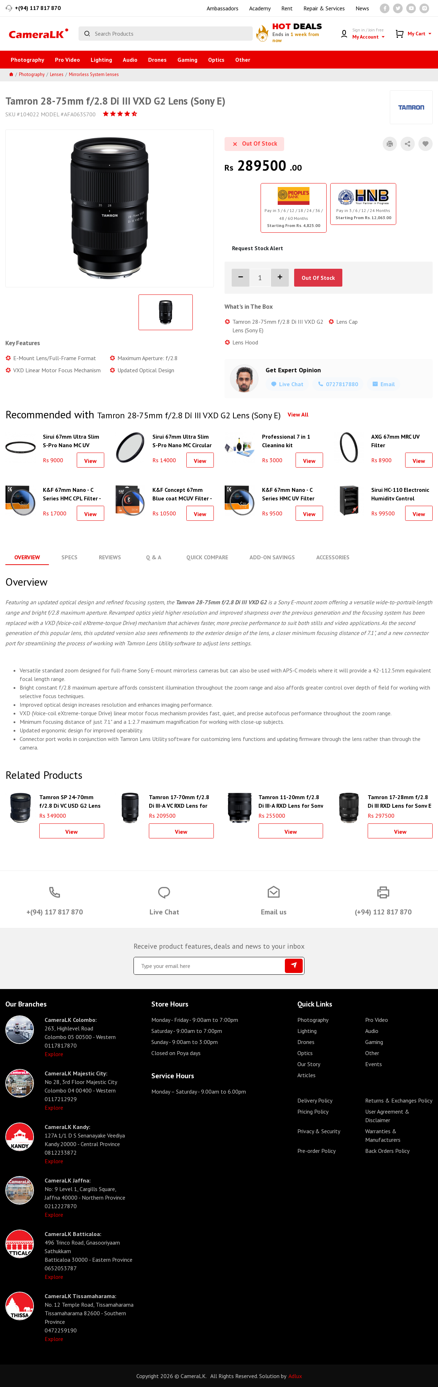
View (90, 460)
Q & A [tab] (153, 557)
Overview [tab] (27, 557)
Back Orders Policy (387, 1150)
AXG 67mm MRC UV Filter (395, 440)
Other (242, 59)
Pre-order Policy (316, 1150)
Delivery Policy (314, 1100)
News (362, 8)
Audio (130, 59)
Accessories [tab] (332, 557)
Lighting (101, 59)
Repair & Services (324, 8)
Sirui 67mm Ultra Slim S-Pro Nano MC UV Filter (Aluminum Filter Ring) (72, 440)
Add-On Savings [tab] (271, 557)
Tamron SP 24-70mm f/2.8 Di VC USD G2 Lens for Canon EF (70, 800)
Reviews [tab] (110, 557)
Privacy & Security (318, 1130)
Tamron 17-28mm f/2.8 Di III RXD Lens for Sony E (399, 800)
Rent (287, 8)
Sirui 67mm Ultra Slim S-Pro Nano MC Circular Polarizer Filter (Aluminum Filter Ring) (182, 440)
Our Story (308, 1063)
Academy (260, 8)
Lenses (57, 74)
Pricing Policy (312, 1111)
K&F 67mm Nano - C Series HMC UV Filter (288, 493)
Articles (306, 1074)
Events (373, 1063)
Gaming (187, 59)
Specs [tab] (69, 557)
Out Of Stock (318, 277)
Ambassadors (222, 8)
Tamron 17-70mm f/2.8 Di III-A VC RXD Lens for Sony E (179, 800)
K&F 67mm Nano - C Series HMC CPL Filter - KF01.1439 (72, 493)
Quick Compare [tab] (206, 557)
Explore (54, 1053)
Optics (216, 59)
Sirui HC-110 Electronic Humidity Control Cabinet (400, 493)
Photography (27, 59)
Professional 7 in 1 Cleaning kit (286, 440)
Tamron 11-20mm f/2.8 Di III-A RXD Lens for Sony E (290, 800)
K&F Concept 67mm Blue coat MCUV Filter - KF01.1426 (182, 493)
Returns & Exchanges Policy (398, 1100)
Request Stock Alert (257, 248)
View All (298, 414)
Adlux (295, 1375)
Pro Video (67, 59)
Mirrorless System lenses (94, 74)
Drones (157, 59)
